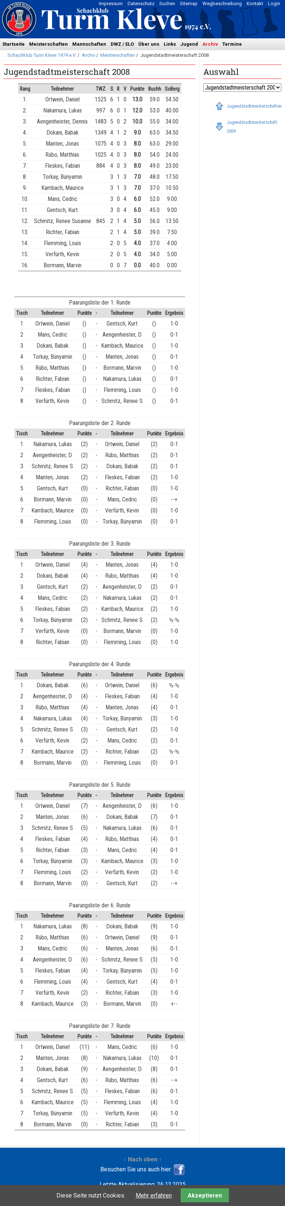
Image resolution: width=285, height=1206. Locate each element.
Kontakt (255, 3)
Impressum (111, 3)
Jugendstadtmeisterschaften (254, 106)
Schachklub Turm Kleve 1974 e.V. (41, 55)
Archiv (210, 44)
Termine (232, 44)
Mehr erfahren (154, 1195)
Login (274, 3)
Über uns (148, 44)
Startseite (13, 44)
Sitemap (189, 3)
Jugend (189, 44)
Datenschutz (141, 3)
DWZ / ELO (122, 44)
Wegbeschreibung (222, 3)
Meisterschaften (48, 44)
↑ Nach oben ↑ (143, 1159)
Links (170, 44)
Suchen (167, 3)
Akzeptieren (205, 1195)
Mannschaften (89, 44)
